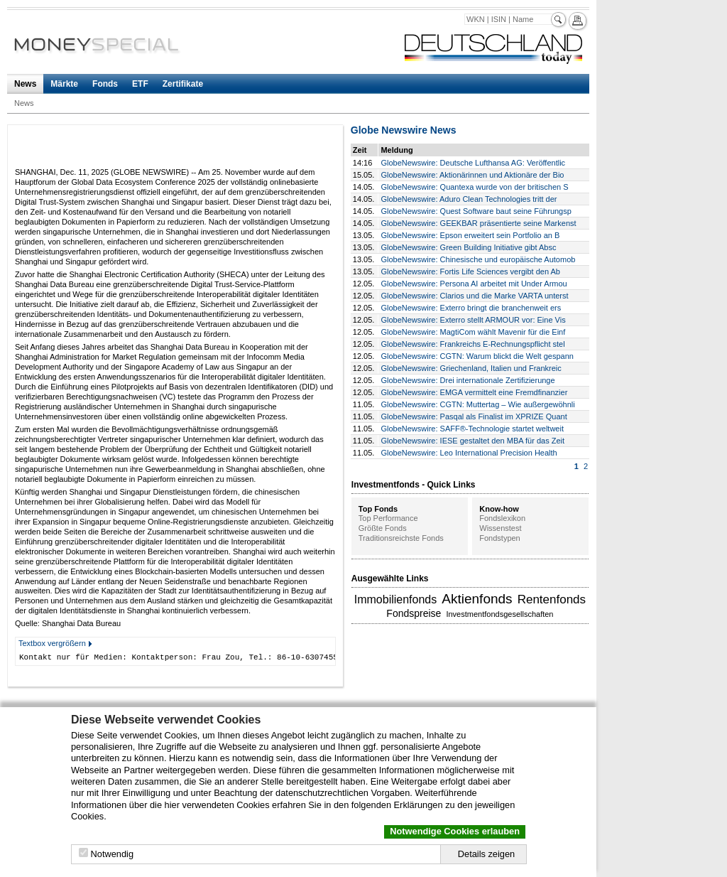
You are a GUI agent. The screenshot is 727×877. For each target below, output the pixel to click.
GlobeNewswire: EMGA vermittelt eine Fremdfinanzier (474, 392)
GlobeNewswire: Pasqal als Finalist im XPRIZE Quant (474, 416)
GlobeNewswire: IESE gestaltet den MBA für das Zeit (472, 440)
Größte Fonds (383, 528)
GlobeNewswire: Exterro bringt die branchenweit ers (471, 307)
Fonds (105, 84)
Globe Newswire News (404, 130)
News (25, 84)
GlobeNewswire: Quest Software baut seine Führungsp (476, 211)
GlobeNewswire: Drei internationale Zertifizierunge (467, 380)
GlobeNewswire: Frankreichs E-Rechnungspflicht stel (472, 344)
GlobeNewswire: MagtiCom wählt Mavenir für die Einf (473, 332)
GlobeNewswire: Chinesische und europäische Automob (478, 259)
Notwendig (112, 854)
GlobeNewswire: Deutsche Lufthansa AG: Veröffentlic (473, 162)
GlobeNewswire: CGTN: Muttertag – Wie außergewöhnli (477, 404)
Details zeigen (486, 854)
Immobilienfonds (395, 599)
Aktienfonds (477, 598)
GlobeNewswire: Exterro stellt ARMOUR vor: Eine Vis (473, 320)
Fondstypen (499, 538)
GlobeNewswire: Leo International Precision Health (469, 452)
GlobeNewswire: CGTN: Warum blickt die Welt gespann (477, 356)
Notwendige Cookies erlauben (455, 831)
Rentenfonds (552, 599)
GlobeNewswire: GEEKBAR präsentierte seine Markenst (478, 223)
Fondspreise (413, 613)
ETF (140, 84)
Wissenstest (500, 528)
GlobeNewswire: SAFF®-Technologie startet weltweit (472, 428)
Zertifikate (183, 84)
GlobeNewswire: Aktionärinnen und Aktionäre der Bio (472, 175)
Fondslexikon (502, 518)
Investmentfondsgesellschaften (499, 614)
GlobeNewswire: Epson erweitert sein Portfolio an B (470, 235)
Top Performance (388, 518)
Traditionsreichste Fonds (401, 538)
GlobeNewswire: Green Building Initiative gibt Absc (468, 247)
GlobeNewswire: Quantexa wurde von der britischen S (474, 187)
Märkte (64, 84)
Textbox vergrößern (52, 643)
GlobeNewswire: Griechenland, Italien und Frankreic (471, 368)
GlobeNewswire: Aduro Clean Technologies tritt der (469, 199)
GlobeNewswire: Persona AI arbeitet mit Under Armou (474, 283)
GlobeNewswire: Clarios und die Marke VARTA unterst (474, 295)
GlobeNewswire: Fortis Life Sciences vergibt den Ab (470, 271)
